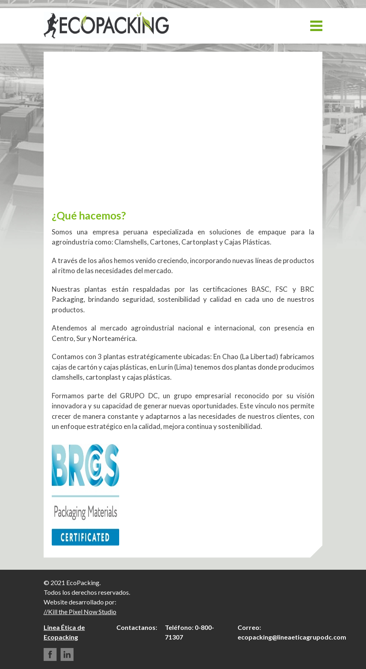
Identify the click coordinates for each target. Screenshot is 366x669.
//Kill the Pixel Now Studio (80, 611)
